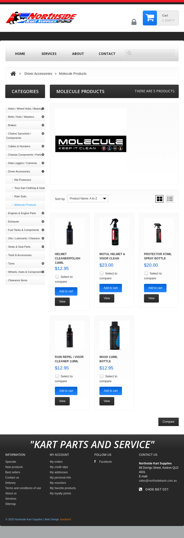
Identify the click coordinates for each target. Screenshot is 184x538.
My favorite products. (63, 488)
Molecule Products (24, 200)
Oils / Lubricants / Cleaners (23, 233)
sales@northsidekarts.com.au (158, 480)
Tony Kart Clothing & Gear (28, 183)
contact (107, 53)
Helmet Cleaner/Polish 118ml (67, 258)
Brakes (11, 120)
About (78, 53)
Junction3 (65, 519)
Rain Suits (19, 191)
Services (49, 53)
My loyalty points (60, 493)
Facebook (103, 461)
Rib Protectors (21, 175)
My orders (56, 461)
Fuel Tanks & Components (22, 225)
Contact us (12, 477)
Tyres (10, 258)
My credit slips (59, 467)
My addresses (59, 472)
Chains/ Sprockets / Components (18, 131)
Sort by (60, 199)
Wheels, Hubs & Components (24, 267)
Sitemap (10, 504)
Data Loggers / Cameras (21, 158)
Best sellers (12, 472)
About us (13, 323)
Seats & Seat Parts (18, 242)
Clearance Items (16, 275)
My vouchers (58, 483)
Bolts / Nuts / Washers (20, 112)
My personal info (60, 477)
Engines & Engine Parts (21, 208)
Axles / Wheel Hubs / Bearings (25, 104)
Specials (10, 461)
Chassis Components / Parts (23, 150)
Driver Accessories (38, 74)
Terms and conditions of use (25, 314)
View (62, 301)
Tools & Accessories (19, 250)
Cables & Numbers (18, 141)
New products (14, 467)
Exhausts (12, 217)
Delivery (12, 306)
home (20, 53)
